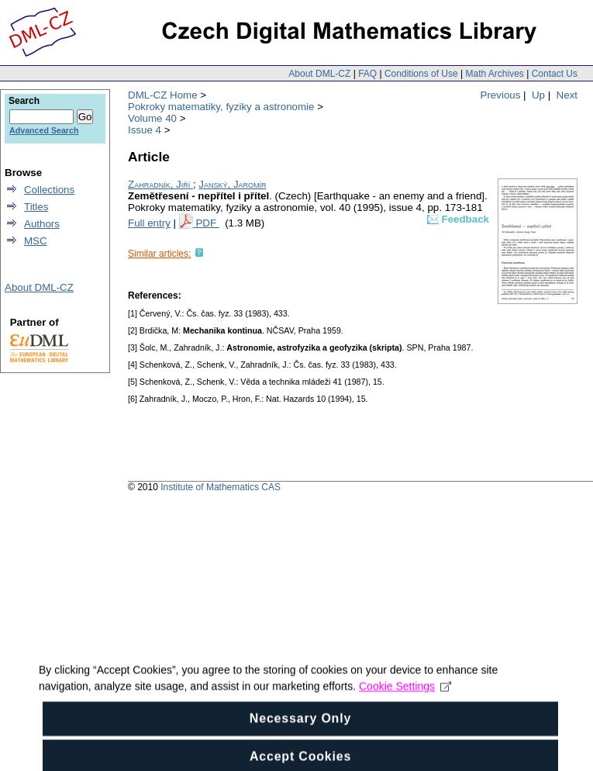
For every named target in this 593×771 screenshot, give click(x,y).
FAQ (367, 73)
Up (538, 95)
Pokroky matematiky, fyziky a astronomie (221, 106)
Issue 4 (144, 130)
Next (567, 95)
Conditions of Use (421, 73)
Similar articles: (159, 253)
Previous (501, 95)
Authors (42, 224)
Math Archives (494, 73)
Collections (49, 189)
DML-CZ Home (163, 95)
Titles (36, 207)
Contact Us (554, 73)
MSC (35, 241)
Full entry (149, 223)
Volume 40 (152, 118)
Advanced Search (43, 130)
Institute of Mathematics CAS (220, 487)
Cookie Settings (405, 697)
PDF (207, 223)
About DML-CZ (319, 73)
